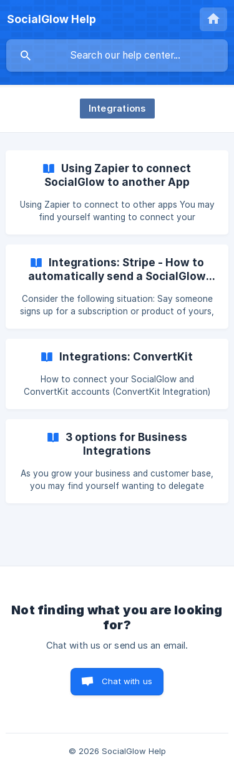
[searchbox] (117, 55)
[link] (117, 192)
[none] (51, 19)
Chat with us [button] (127, 681)
